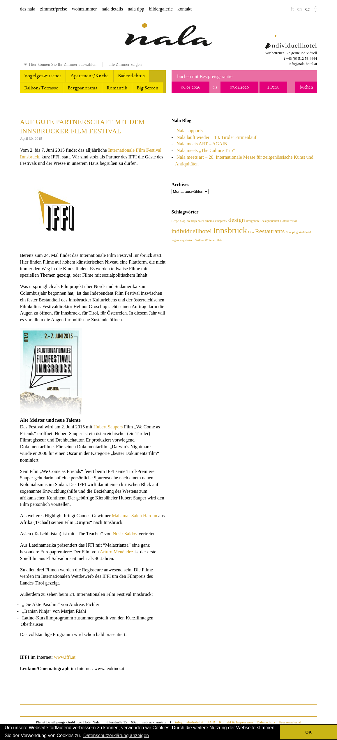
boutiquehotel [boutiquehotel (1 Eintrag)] (195, 220)
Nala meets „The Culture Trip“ (206, 150)
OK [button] (308, 732)
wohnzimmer (84, 9)
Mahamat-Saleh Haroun (134, 515)
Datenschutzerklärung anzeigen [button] (116, 735)
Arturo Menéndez (116, 551)
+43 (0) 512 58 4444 (301, 58)
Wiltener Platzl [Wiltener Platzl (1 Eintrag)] (214, 240)
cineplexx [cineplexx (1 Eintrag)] (221, 220)
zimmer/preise (53, 9)
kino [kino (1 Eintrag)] (251, 232)
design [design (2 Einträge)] (236, 219)
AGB (211, 722)
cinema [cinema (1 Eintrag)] (209, 220)
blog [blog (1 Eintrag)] (183, 220)
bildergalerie (161, 9)
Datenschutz (266, 722)
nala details (112, 9)
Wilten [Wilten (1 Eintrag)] (199, 240)
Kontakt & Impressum (236, 722)
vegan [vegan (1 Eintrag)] (175, 240)
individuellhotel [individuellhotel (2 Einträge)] (192, 231)
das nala (28, 9)
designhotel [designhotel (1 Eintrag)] (253, 220)
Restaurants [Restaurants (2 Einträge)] (270, 231)
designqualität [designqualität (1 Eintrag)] (270, 220)
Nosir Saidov (125, 533)
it (292, 9)
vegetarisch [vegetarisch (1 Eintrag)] (187, 240)
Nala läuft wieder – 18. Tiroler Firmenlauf (216, 137)
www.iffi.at (64, 657)
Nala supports (190, 130)
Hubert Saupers (108, 427)
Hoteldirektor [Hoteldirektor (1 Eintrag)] (288, 220)
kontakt (184, 9)
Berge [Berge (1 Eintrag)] (175, 220)
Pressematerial (290, 722)
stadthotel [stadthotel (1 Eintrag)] (305, 232)
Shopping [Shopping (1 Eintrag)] (292, 232)
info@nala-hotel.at (303, 63)
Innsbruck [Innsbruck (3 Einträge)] (230, 230)
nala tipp (136, 9)
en (299, 9)
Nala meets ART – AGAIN (202, 143)
